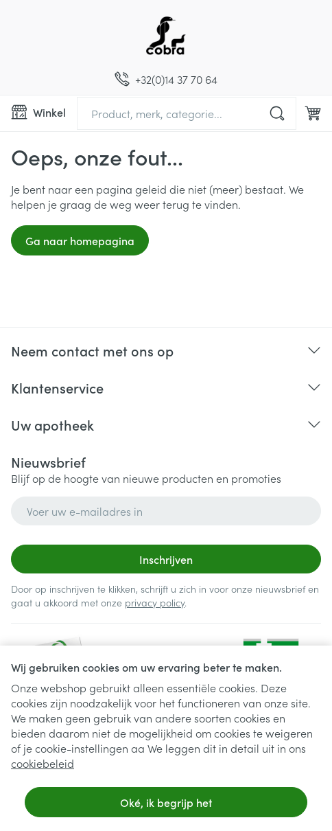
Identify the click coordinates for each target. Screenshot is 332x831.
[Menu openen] (38, 112)
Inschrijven (166, 559)
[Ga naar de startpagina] (166, 35)
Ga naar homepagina (79, 240)
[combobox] (186, 113)
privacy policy (155, 602)
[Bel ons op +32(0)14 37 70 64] (166, 79)
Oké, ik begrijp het (166, 802)
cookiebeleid (42, 763)
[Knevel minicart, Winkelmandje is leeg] (313, 113)
